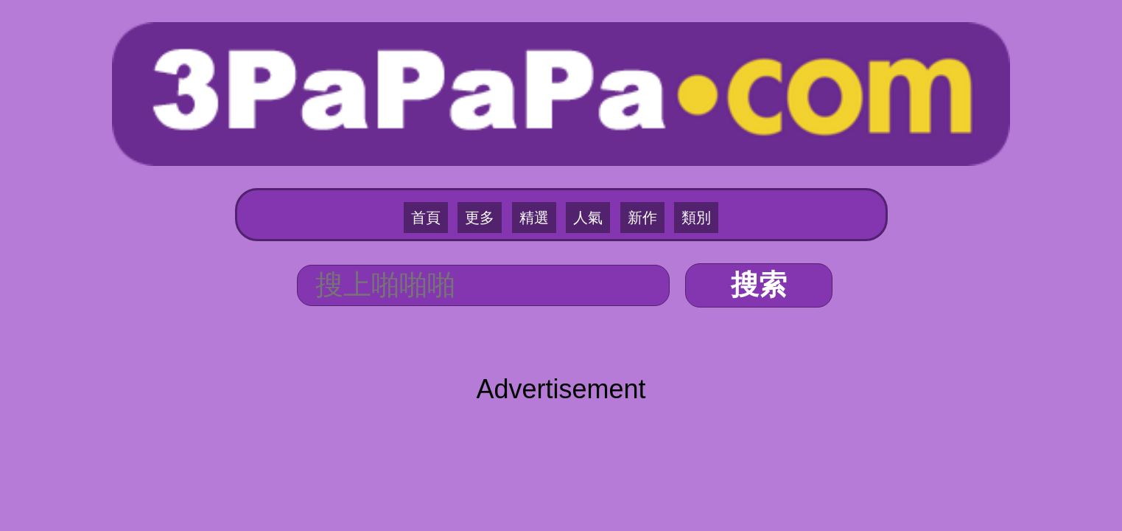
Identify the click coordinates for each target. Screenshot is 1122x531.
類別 (671, 133)
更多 (495, 133)
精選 (539, 133)
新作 (627, 133)
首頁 (451, 133)
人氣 (582, 133)
